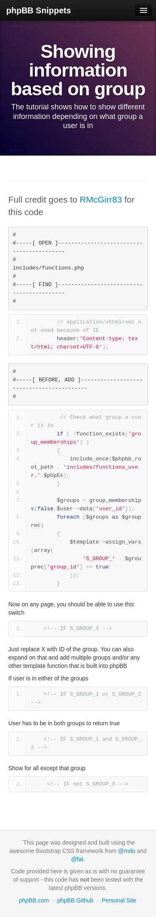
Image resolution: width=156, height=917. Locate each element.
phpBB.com (34, 900)
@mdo (126, 851)
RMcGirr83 (101, 199)
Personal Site (119, 900)
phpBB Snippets (38, 10)
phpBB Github (75, 900)
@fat (77, 859)
